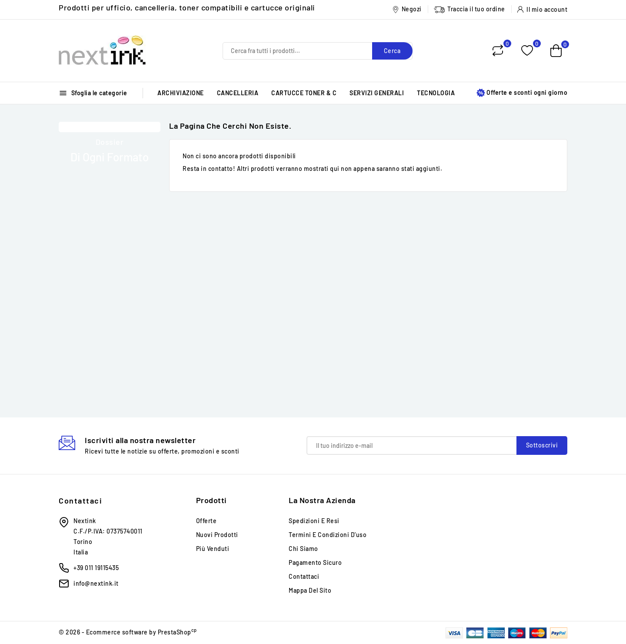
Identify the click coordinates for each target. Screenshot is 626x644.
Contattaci (80, 500)
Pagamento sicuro (315, 562)
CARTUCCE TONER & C (303, 93)
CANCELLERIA (238, 93)
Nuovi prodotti (217, 534)
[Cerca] (318, 51)
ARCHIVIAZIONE (180, 93)
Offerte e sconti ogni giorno (521, 92)
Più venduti (213, 548)
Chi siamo (303, 548)
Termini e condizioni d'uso (327, 534)
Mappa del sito (310, 590)
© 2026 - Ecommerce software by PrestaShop (128, 632)
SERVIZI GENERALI (377, 93)
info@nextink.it (96, 583)
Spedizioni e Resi (314, 520)
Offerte (206, 520)
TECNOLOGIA (436, 93)
